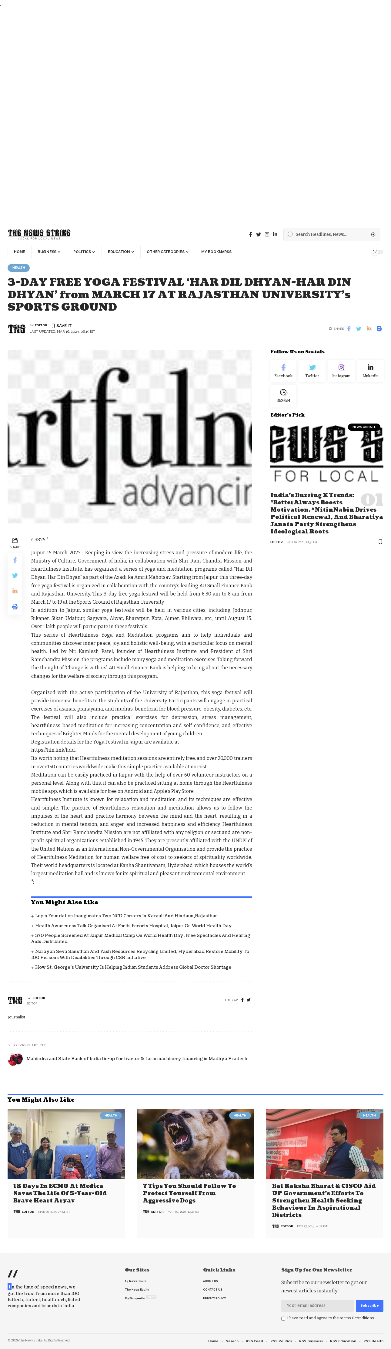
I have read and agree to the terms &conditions (330, 1318)
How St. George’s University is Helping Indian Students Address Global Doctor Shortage (133, 968)
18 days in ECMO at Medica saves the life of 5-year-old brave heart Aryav (60, 1194)
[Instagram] (341, 372)
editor (41, 325)
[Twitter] (258, 234)
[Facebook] (251, 234)
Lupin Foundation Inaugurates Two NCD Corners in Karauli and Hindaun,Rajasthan (126, 916)
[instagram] (267, 234)
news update (364, 430)
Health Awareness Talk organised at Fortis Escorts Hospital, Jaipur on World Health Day (133, 926)
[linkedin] (275, 234)
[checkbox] (283, 1318)
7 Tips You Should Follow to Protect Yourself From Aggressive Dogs (189, 1194)
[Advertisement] (182, 115)
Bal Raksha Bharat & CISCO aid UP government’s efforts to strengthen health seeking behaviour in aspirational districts (324, 1201)
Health (19, 268)
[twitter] (248, 1000)
